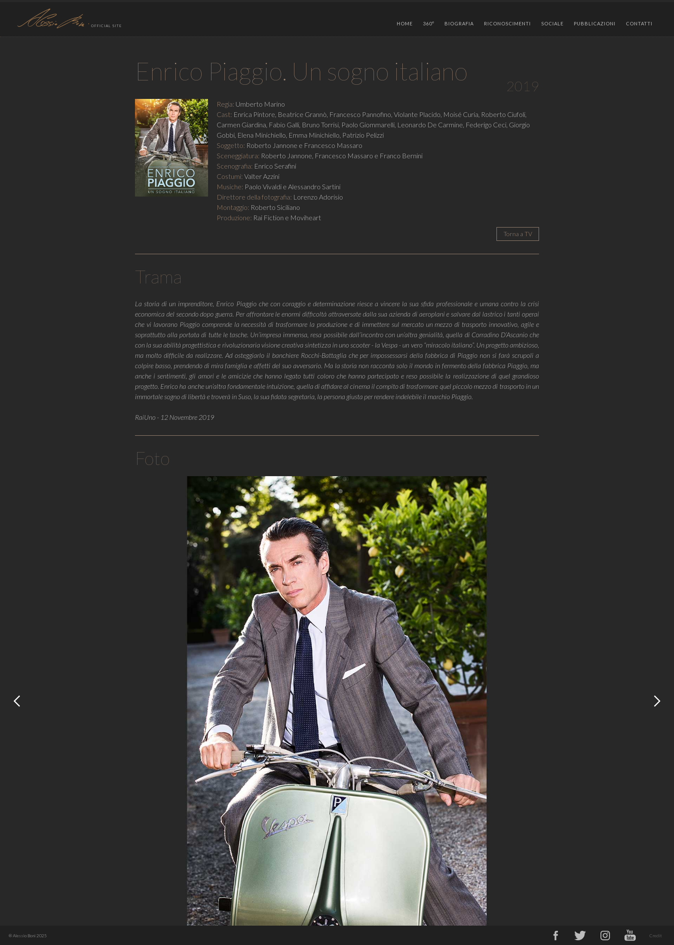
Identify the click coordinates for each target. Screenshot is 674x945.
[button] (429, 21)
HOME (405, 23)
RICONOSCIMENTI (507, 23)
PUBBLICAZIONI (595, 23)
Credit (655, 935)
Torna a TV (517, 233)
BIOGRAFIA (459, 23)
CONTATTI (639, 23)
